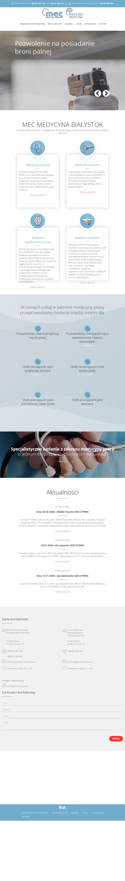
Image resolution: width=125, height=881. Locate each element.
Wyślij (116, 738)
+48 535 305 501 (56, 3)
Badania (69, 24)
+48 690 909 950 (106, 3)
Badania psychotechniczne (32, 24)
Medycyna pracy (55, 24)
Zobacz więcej (37, 195)
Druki (79, 24)
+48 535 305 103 (38, 3)
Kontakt (103, 24)
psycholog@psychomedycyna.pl (79, 662)
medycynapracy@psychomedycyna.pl (21, 662)
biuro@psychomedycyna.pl (17, 686)
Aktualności (90, 24)
